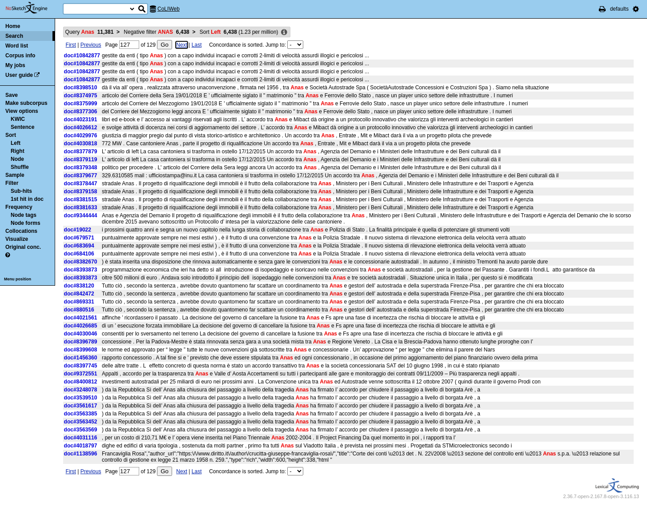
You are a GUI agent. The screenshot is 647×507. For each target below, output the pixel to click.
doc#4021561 (80, 318)
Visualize (16, 239)
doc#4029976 (80, 135)
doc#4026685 (80, 326)
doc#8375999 (80, 103)
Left (15, 143)
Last (197, 45)
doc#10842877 (82, 55)
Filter (11, 183)
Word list (16, 46)
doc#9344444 (80, 215)
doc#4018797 (80, 446)
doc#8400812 (80, 382)
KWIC (18, 119)
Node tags (23, 215)
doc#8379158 (80, 191)
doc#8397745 (80, 366)
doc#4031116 (80, 438)
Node (17, 159)
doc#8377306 (80, 111)
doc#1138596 (80, 454)
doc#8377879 (80, 151)
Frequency (18, 207)
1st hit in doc (27, 199)
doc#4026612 (80, 127)
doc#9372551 (80, 374)
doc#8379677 (80, 175)
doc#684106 (79, 254)
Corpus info (20, 55)
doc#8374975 (80, 95)
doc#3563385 (80, 414)
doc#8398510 (80, 87)
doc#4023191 (80, 119)
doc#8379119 (80, 159)
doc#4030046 (80, 334)
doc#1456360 (80, 358)
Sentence (22, 127)
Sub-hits (21, 191)
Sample (14, 175)
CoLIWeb (168, 9)
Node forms (25, 223)
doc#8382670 (80, 262)
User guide (19, 75)
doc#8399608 (80, 350)
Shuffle (20, 167)
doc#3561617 (80, 406)
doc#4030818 (80, 143)
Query (89, 32)
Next (181, 45)
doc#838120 (79, 286)
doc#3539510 (80, 398)
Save (11, 95)
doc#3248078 (80, 390)
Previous (90, 45)
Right (17, 151)
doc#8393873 (80, 270)
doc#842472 (79, 294)
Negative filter (156, 32)
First (71, 45)
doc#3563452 (80, 422)
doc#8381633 (80, 207)
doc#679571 (79, 238)
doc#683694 (79, 246)
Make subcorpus (26, 103)
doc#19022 (77, 230)
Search (14, 36)
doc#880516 (79, 310)
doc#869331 (79, 302)
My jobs (15, 65)
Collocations (21, 231)
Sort (10, 135)
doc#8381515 (80, 199)
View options (21, 111)
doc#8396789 (80, 342)
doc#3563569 (80, 430)
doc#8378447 (80, 183)
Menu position (17, 279)
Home (12, 26)
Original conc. (23, 247)
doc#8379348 (80, 167)
